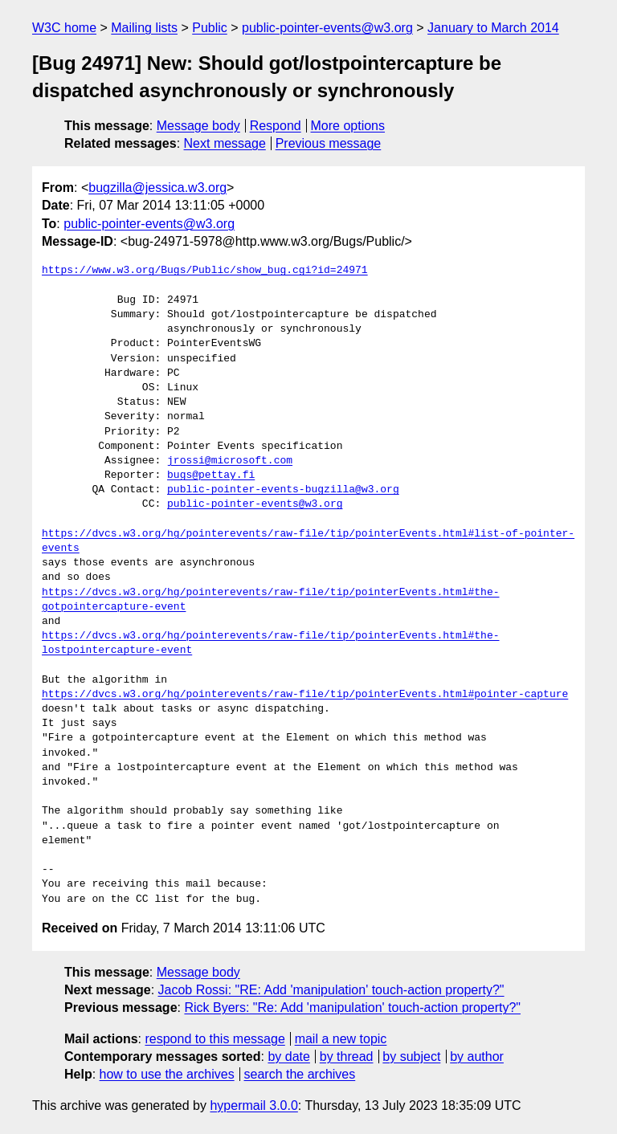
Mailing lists (144, 28)
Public (209, 28)
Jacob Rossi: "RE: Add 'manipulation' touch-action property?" (331, 990)
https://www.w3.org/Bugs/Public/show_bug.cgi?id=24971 (205, 270)
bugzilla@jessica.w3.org (157, 187)
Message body (198, 126)
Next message (225, 143)
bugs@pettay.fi (211, 475)
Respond (275, 126)
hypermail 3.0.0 (253, 1105)
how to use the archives (167, 1074)
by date (288, 1056)
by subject (411, 1056)
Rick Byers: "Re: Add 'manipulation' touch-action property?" (352, 1007)
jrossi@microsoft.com (229, 461)
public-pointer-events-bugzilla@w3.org (283, 490)
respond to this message (214, 1039)
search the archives (300, 1074)
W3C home (64, 28)
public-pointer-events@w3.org (327, 28)
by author (477, 1056)
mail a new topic (341, 1039)
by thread (347, 1056)
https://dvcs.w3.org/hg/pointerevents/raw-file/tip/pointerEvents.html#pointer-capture (305, 694)
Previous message (329, 143)
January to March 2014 (493, 28)
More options (348, 126)
